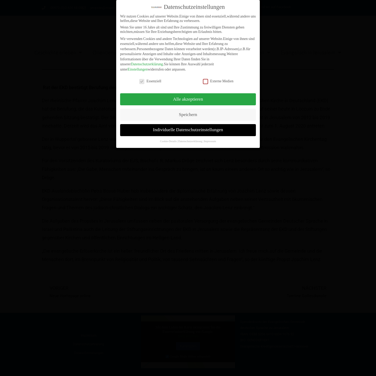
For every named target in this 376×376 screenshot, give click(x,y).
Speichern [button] (188, 112)
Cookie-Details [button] (168, 139)
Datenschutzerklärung (147, 62)
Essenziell (150, 79)
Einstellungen (138, 67)
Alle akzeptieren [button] (188, 97)
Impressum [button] (210, 139)
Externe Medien (218, 79)
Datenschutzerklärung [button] (190, 139)
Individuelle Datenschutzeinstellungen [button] (188, 127)
